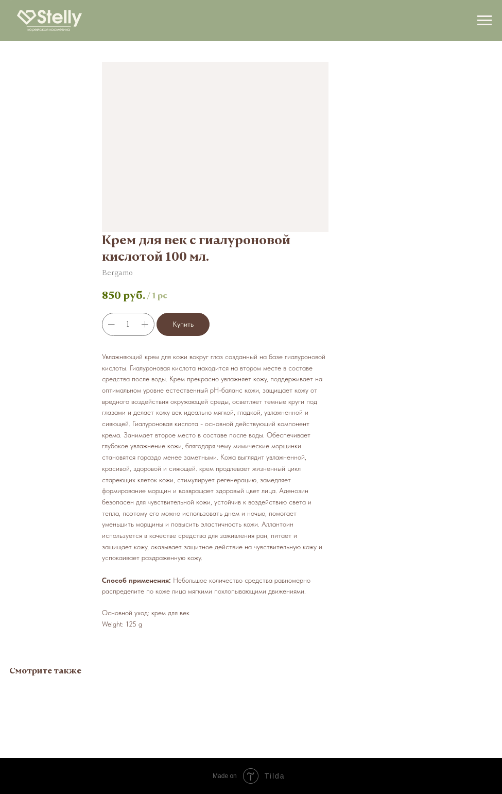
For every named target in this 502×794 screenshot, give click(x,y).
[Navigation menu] (484, 20)
